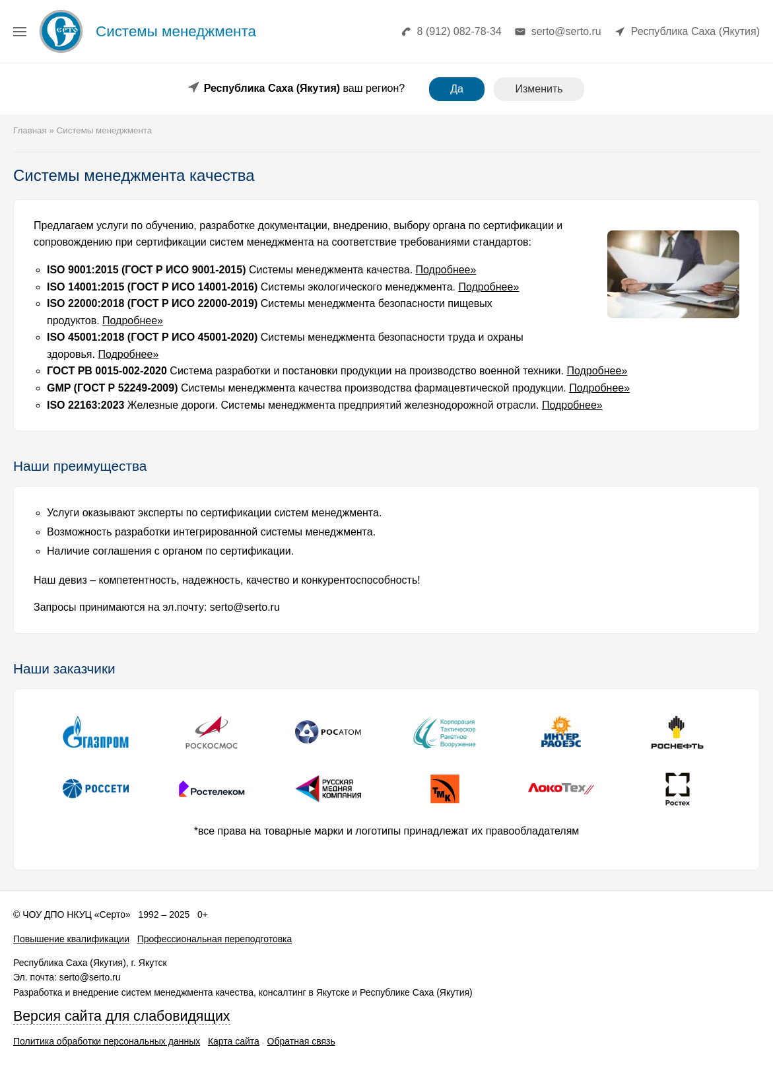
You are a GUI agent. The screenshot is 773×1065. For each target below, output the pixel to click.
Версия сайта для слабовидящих (121, 1016)
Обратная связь (301, 1041)
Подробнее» (446, 269)
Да (456, 88)
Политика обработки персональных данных (106, 1041)
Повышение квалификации (71, 939)
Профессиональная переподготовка (214, 939)
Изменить (538, 88)
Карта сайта (233, 1041)
